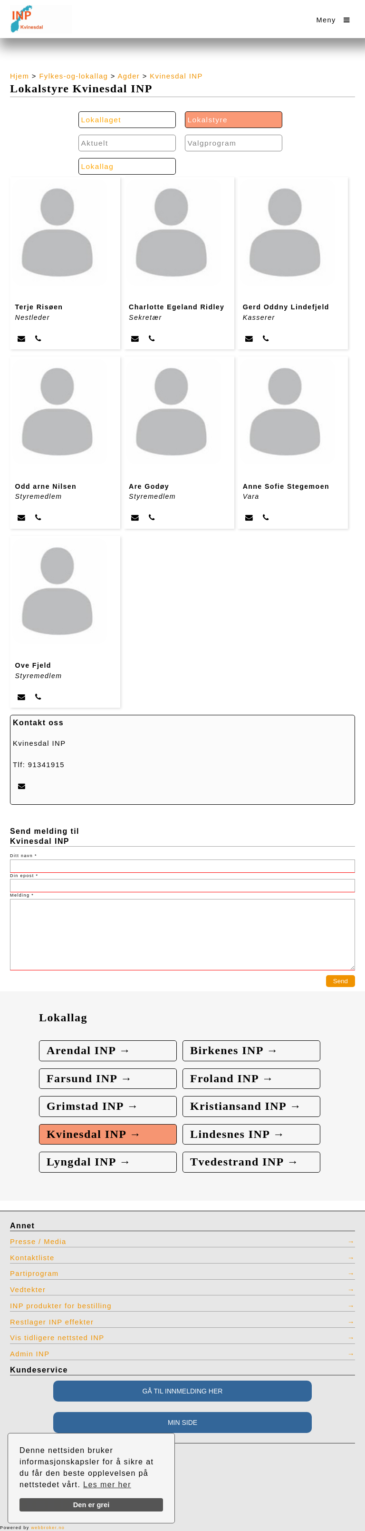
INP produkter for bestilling (61, 1306)
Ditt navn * (23, 855)
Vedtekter (28, 1290)
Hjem (19, 76)
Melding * (22, 895)
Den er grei (91, 1505)
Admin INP (30, 1354)
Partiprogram (34, 1273)
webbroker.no (48, 1527)
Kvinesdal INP (176, 76)
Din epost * (24, 875)
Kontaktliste (32, 1258)
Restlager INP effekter (52, 1322)
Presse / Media (38, 1241)
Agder (129, 76)
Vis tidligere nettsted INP (57, 1338)
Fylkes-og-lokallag (73, 76)
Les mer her (107, 1485)
